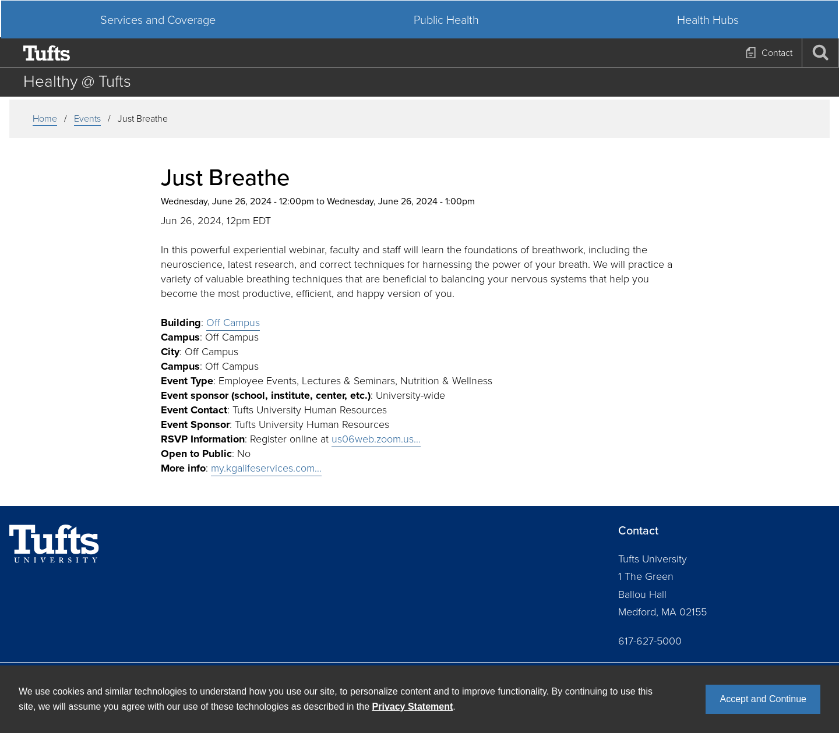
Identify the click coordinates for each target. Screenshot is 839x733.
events (87, 118)
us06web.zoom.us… (376, 439)
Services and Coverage (163, 81)
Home (45, 118)
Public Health (446, 81)
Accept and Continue (763, 699)
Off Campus (233, 322)
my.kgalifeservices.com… (266, 468)
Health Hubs (703, 81)
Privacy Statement (412, 706)
